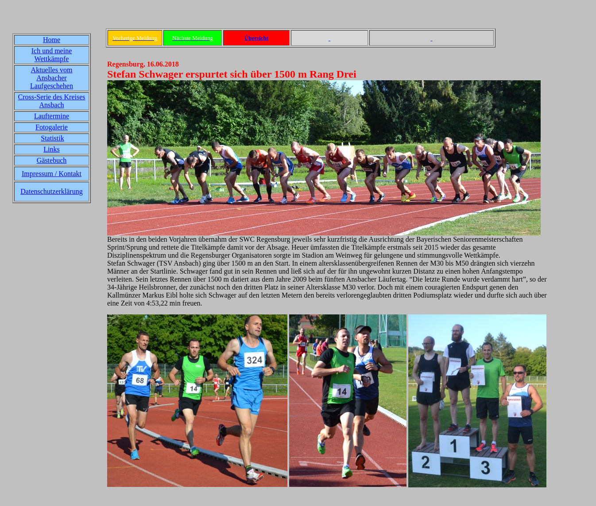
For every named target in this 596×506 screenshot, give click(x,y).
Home (51, 39)
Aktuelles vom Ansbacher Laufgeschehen (51, 78)
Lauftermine (51, 116)
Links (51, 149)
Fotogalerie (51, 127)
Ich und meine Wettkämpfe (51, 55)
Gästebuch (52, 160)
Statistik (52, 138)
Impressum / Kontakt (51, 173)
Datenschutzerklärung (51, 191)
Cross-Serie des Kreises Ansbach (51, 101)
